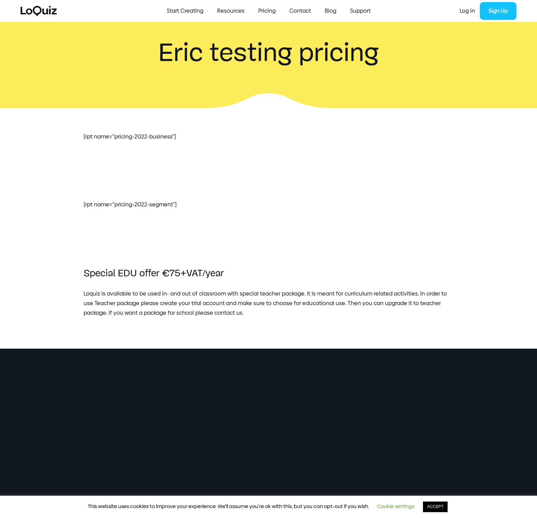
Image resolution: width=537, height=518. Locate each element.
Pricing (267, 11)
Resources (231, 11)
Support (360, 11)
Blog (330, 11)
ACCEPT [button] (435, 507)
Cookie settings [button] (395, 506)
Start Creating (185, 11)
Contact (300, 11)
